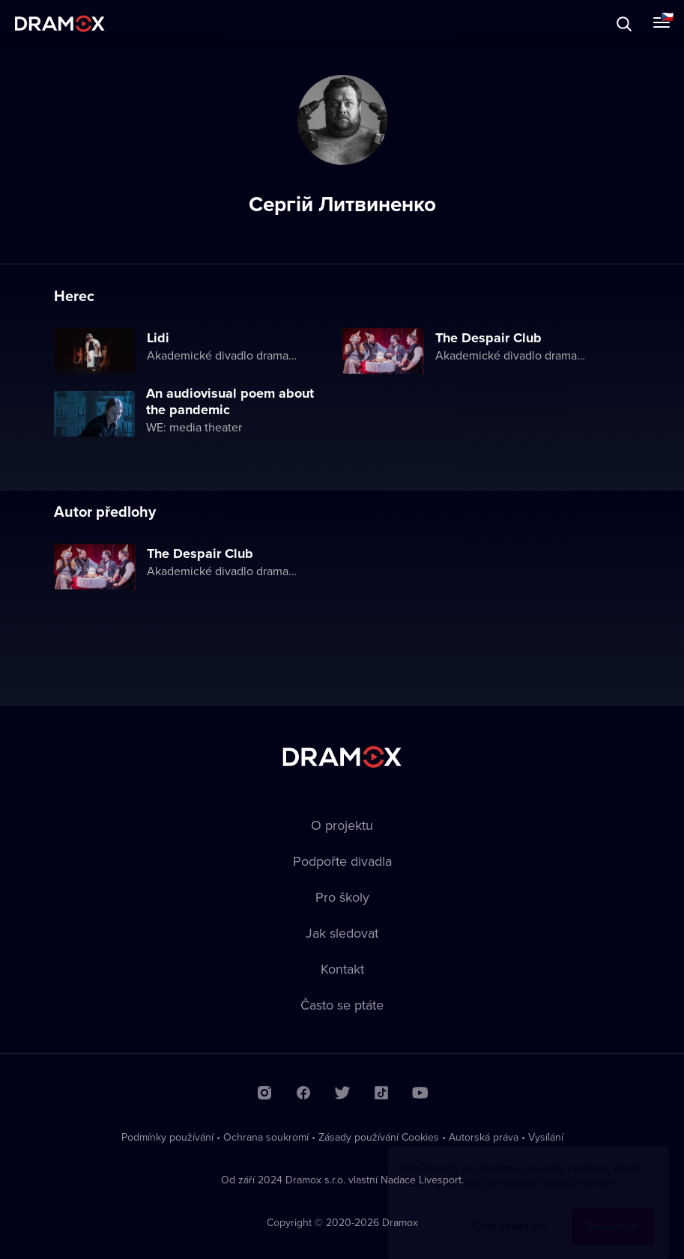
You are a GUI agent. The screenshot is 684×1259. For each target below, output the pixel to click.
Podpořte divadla (342, 861)
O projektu (342, 825)
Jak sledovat (342, 932)
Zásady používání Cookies (378, 1136)
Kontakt (342, 968)
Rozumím (612, 1211)
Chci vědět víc (509, 1211)
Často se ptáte (342, 1004)
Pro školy (342, 897)
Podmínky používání (167, 1136)
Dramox (60, 23)
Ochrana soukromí (266, 1136)
